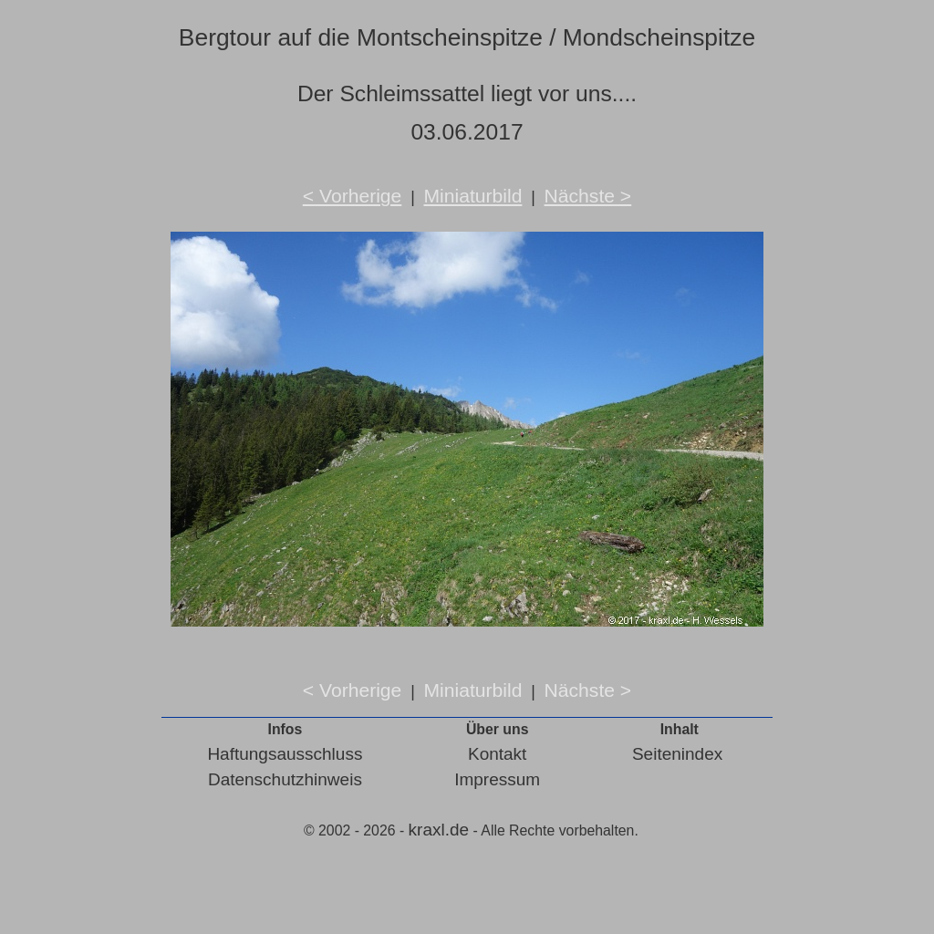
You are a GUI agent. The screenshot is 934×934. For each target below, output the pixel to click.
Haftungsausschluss (284, 753)
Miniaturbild (472, 195)
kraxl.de (439, 829)
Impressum (497, 779)
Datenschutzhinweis (285, 779)
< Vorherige (352, 195)
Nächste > (588, 195)
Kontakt (497, 753)
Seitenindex (677, 753)
